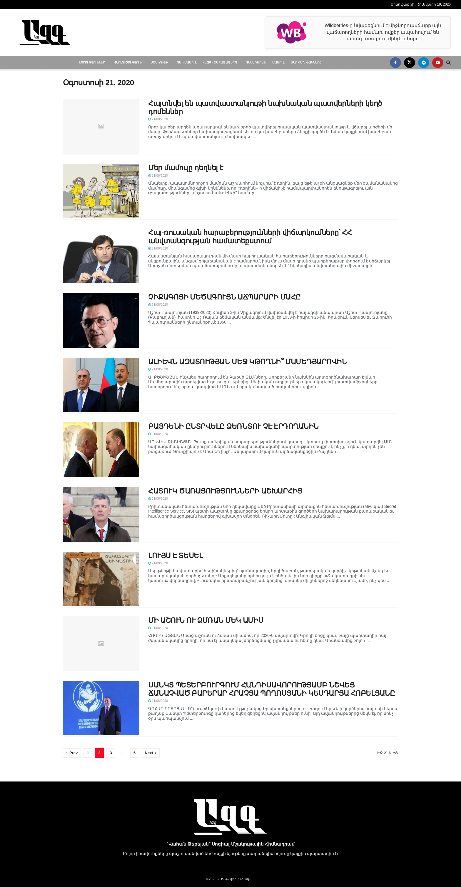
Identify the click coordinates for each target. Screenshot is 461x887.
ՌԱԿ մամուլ (186, 62)
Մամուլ (278, 62)
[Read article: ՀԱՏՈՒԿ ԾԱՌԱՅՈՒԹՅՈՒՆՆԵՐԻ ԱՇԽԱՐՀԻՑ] (101, 514)
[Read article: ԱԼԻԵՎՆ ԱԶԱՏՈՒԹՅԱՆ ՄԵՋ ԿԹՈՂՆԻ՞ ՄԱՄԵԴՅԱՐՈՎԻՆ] (101, 385)
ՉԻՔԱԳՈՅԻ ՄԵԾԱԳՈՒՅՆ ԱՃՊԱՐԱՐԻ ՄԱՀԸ (224, 297)
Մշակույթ (159, 62)
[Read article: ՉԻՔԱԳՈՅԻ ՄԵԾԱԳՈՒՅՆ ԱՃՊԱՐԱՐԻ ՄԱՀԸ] (101, 320)
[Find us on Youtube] (437, 62)
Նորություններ (92, 62)
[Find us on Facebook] (395, 62)
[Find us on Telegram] (423, 62)
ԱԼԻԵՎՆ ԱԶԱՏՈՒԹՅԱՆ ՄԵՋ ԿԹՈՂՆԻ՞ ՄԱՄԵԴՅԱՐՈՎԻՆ (247, 362)
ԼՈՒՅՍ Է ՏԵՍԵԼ (175, 556)
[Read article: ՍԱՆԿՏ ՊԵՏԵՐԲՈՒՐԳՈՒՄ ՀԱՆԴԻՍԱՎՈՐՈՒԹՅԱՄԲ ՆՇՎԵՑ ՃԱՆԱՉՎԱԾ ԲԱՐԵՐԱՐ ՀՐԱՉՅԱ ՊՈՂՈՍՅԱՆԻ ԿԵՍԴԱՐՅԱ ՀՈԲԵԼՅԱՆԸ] (101, 708)
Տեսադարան (256, 62)
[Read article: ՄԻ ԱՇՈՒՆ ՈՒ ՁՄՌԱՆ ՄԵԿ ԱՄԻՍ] (101, 643)
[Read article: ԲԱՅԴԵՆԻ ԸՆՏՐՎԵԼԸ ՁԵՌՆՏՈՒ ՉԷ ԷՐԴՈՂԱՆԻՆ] (101, 449)
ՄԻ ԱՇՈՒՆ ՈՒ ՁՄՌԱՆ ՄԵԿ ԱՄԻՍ (205, 620)
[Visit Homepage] (44, 32)
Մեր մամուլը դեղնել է (185, 168)
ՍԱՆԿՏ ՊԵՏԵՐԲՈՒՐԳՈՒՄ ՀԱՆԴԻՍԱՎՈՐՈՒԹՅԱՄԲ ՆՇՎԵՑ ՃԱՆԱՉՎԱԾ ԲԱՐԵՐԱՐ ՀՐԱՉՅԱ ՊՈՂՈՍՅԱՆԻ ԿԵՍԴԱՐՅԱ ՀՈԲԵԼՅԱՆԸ (271, 689)
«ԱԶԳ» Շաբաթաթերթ (220, 62)
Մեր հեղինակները (306, 62)
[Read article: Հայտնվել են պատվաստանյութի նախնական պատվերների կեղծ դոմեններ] (101, 126)
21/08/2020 (158, 119)
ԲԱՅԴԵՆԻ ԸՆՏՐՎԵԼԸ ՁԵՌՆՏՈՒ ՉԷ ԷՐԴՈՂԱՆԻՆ (233, 426)
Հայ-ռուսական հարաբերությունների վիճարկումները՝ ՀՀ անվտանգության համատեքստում (250, 236)
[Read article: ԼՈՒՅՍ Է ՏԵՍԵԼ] (101, 579)
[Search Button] (448, 62)
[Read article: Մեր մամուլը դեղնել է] (101, 191)
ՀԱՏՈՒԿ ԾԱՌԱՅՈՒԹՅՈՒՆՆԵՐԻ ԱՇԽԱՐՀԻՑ (225, 491)
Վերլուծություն (128, 62)
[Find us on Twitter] (409, 62)
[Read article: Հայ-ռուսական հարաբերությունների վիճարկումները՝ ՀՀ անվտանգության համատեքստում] (101, 255)
